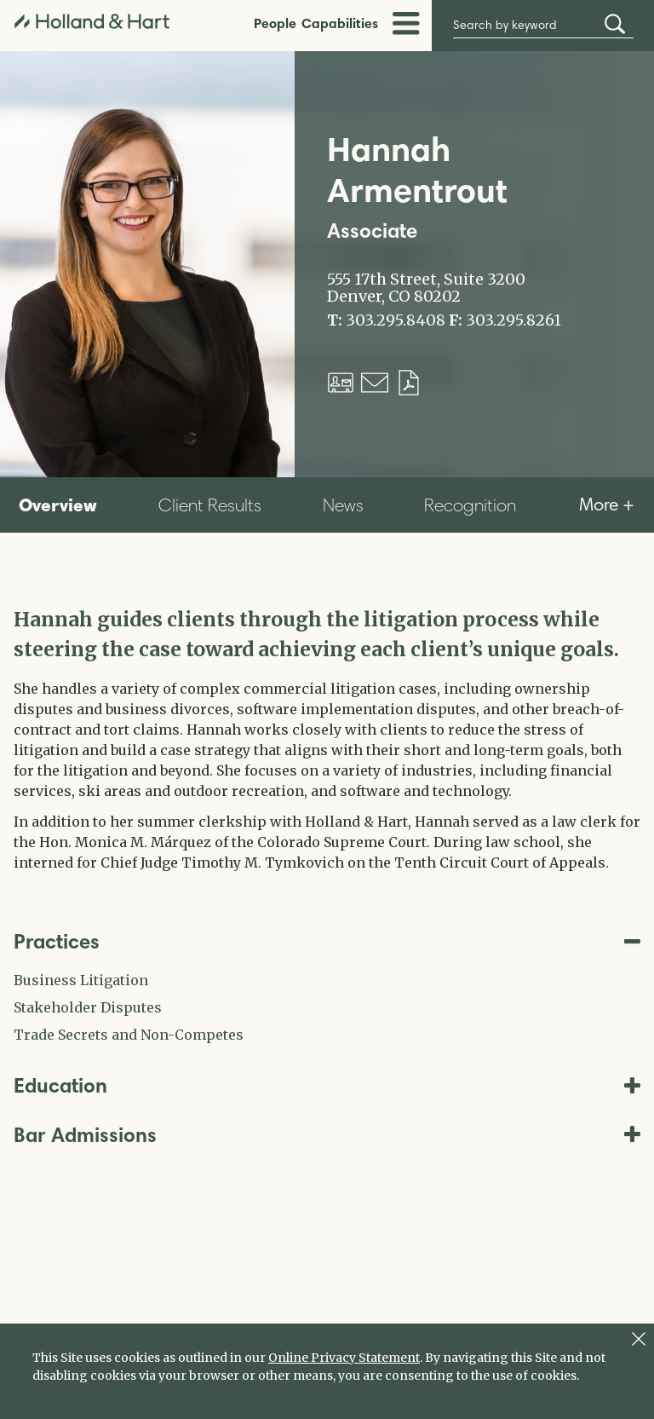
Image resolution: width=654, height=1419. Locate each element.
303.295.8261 (513, 320)
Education (327, 1085)
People (275, 23)
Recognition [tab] (470, 505)
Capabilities (339, 23)
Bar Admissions (327, 1134)
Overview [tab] (58, 504)
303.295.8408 (395, 320)
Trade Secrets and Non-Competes (129, 1034)
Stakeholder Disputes (88, 1007)
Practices (327, 941)
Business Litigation (81, 980)
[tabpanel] (327, 739)
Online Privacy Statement (344, 1357)
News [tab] (343, 505)
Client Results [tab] (209, 505)
